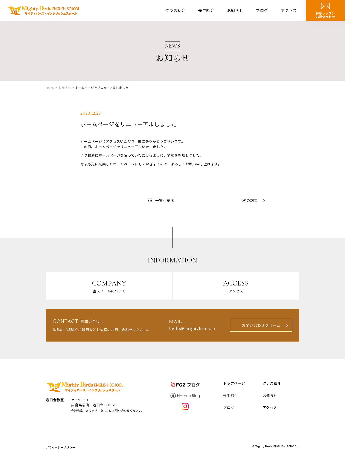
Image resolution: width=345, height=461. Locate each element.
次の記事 (250, 200)
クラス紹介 (175, 10)
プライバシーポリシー (60, 447)
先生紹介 (206, 10)
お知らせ (235, 10)
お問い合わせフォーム (261, 325)
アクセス (289, 10)
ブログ (262, 10)
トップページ (234, 383)
